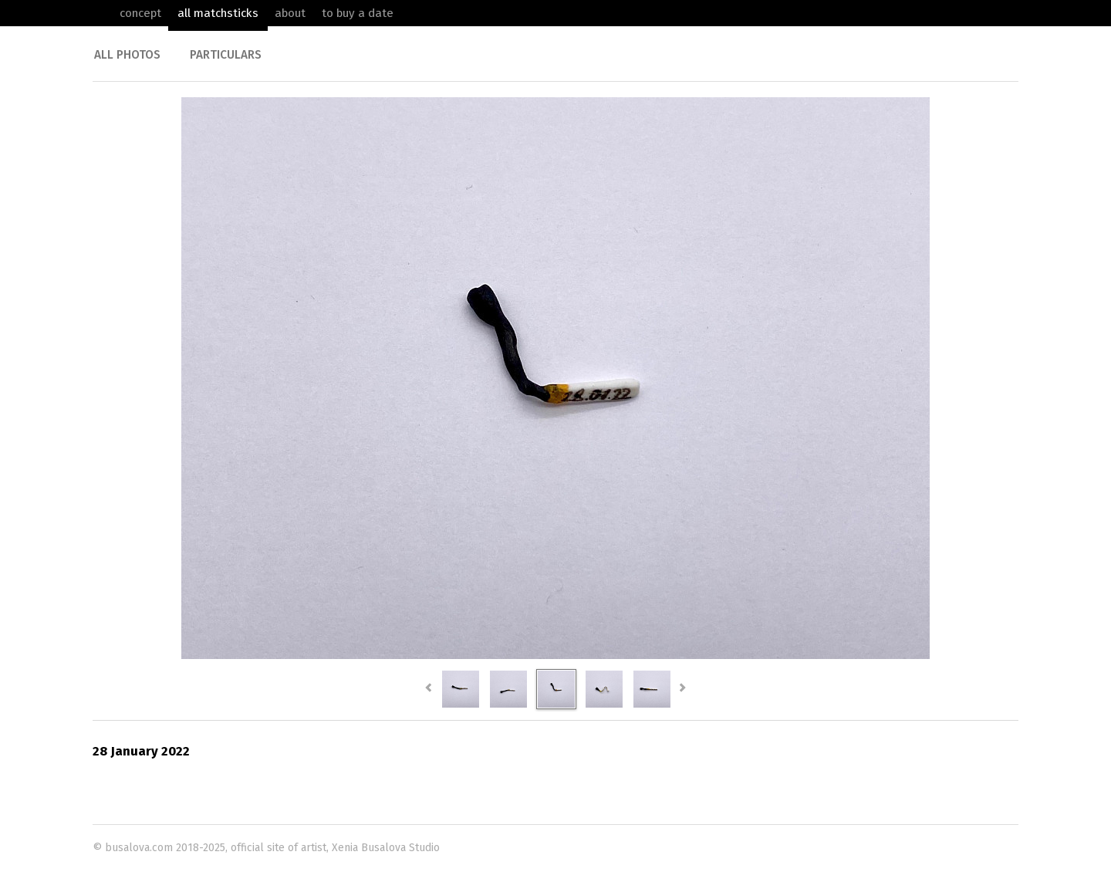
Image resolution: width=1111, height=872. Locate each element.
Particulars (226, 55)
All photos (127, 55)
